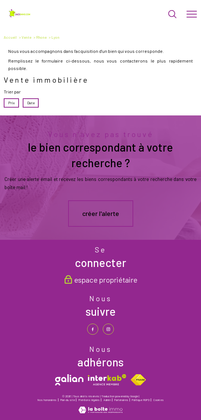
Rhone (41, 37)
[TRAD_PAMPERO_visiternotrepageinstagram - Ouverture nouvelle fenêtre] (108, 329)
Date (30, 103)
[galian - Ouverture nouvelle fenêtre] (69, 379)
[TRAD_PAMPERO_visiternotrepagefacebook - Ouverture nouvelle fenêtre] (92, 329)
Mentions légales (89, 400)
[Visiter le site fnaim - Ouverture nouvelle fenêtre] (138, 379)
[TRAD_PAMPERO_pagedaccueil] (20, 16)
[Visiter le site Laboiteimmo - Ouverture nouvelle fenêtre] (100, 411)
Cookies (158, 400)
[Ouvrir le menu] (191, 14)
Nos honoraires (47, 400)
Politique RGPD (141, 400)
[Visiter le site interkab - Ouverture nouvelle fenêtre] (107, 379)
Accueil (10, 37)
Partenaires (121, 400)
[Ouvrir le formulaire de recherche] (172, 15)
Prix (11, 103)
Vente (26, 37)
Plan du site (67, 400)
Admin (107, 400)
